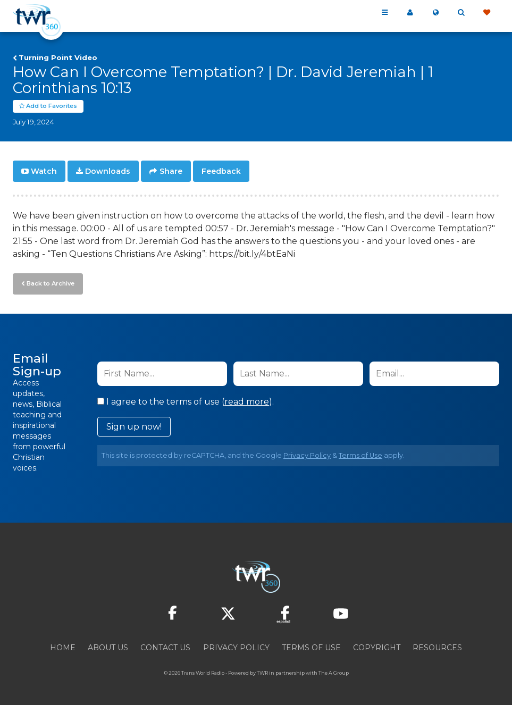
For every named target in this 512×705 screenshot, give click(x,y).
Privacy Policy (307, 455)
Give (486, 13)
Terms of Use (360, 455)
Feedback (221, 171)
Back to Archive (50, 283)
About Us (108, 647)
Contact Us (165, 647)
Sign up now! (134, 427)
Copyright (376, 647)
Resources (437, 647)
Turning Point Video (58, 57)
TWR (262, 673)
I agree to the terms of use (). (185, 402)
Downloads (107, 171)
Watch (44, 171)
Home (62, 647)
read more (246, 402)
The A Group (333, 673)
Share (171, 171)
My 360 (410, 13)
